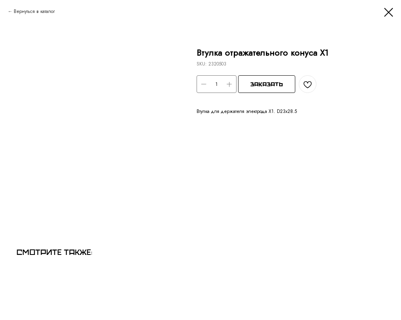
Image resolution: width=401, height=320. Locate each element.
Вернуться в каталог (34, 11)
